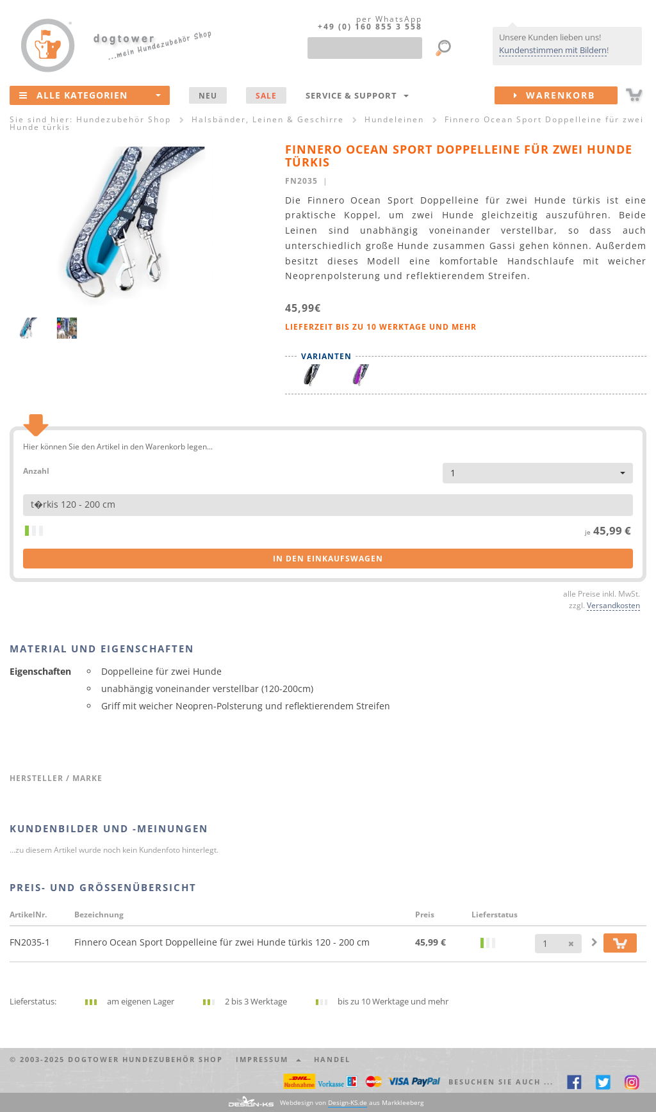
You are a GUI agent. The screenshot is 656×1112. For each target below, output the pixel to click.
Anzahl (36, 470)
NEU (208, 95)
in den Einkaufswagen (328, 558)
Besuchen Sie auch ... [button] (501, 1081)
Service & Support (357, 95)
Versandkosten (613, 605)
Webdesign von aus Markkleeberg (351, 1103)
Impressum (268, 1059)
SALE (266, 95)
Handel (332, 1059)
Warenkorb (566, 95)
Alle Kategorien (90, 94)
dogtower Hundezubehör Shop (145, 1059)
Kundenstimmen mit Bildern (553, 50)
